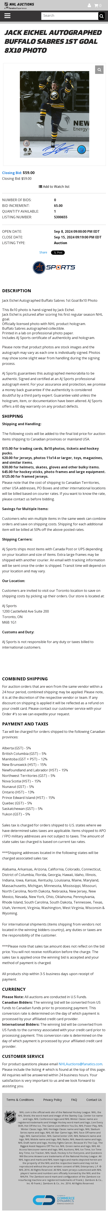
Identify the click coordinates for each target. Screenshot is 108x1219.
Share (43, 252)
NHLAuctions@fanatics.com (80, 1064)
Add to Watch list (54, 186)
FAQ (74, 1100)
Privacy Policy (52, 1100)
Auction (60, 243)
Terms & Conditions (20, 1100)
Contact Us (94, 1100)
